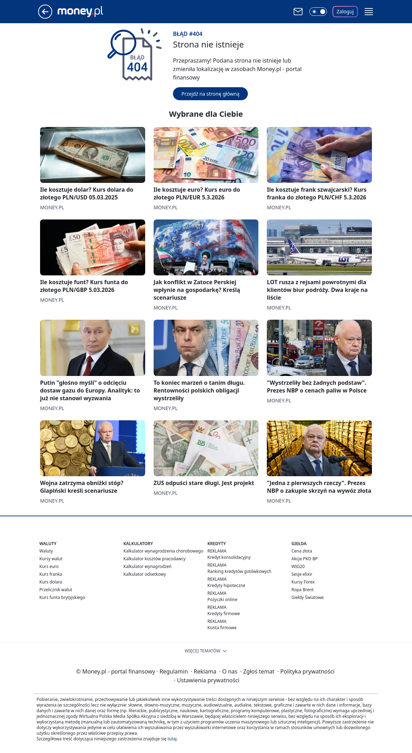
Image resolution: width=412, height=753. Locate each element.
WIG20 (298, 566)
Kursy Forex (303, 582)
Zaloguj (345, 11)
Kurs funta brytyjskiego (62, 597)
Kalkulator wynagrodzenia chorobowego (163, 551)
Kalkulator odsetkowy (144, 574)
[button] (368, 11)
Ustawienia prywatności (206, 680)
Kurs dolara (50, 582)
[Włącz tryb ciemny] (318, 11)
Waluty (46, 551)
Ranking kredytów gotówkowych (239, 571)
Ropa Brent (302, 590)
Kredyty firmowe (223, 614)
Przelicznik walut (55, 590)
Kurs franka (50, 574)
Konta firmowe (222, 628)
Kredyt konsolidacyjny (229, 557)
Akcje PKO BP (304, 559)
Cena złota (301, 551)
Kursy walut (51, 559)
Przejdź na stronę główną (210, 93)
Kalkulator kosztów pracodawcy (154, 559)
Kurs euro (49, 566)
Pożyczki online (222, 599)
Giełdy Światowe (307, 597)
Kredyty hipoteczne (226, 585)
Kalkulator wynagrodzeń (147, 566)
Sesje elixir (301, 574)
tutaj (171, 739)
